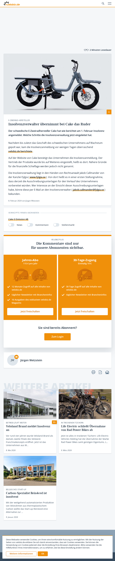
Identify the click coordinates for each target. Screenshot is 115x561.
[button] (43, 553)
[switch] (11, 224)
